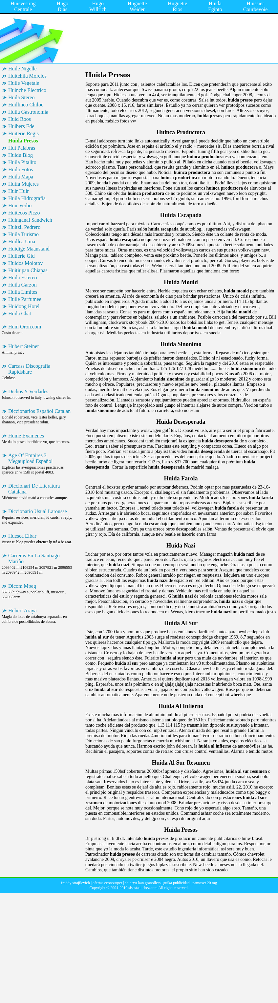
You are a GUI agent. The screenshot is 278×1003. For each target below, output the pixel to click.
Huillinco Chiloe (25, 104)
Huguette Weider (137, 6)
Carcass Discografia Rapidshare (29, 369)
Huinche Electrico (27, 90)
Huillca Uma (21, 241)
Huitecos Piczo (24, 212)
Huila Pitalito (22, 162)
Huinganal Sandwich (30, 220)
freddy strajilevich (75, 883)
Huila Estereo (22, 277)
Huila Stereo (21, 97)
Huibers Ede (21, 126)
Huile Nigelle (22, 68)
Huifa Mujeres (23, 184)
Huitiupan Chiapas (28, 270)
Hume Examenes (26, 435)
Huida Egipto (215, 6)
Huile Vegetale (23, 83)
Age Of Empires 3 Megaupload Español (30, 458)
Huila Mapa (20, 176)
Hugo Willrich (98, 6)
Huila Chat (19, 313)
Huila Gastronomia (28, 112)
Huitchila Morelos (27, 76)
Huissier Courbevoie (255, 6)
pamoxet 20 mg (204, 883)
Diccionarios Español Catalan (39, 411)
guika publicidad (176, 883)
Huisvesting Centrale (23, 6)
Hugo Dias (62, 6)
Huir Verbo (20, 205)
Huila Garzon (22, 285)
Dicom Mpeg (22, 586)
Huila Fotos (20, 169)
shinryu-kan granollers (142, 883)
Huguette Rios (177, 6)
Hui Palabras (21, 148)
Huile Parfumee (24, 299)
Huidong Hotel (24, 306)
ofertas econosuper (107, 883)
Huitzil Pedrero (24, 227)
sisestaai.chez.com (143, 887)
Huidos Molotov (25, 263)
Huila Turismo (23, 234)
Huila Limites (22, 292)
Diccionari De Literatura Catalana (34, 488)
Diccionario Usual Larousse (37, 511)
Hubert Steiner (23, 346)
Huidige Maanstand (29, 248)
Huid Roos (19, 119)
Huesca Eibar (22, 536)
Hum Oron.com (24, 326)
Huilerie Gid (21, 256)
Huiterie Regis (23, 133)
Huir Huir (18, 191)
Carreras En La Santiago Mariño (34, 558)
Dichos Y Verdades (28, 391)
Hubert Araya (22, 610)
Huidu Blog (20, 155)
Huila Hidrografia (27, 198)
